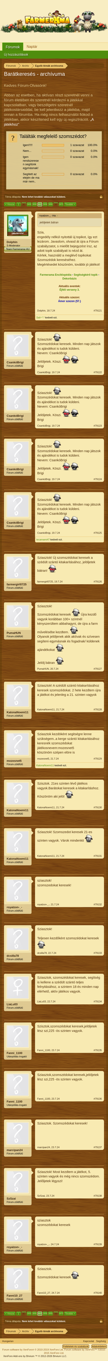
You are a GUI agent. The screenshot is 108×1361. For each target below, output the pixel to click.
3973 (61, 204)
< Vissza (9, 204)
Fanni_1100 (14, 1053)
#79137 (98, 1147)
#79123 (98, 425)
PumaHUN (14, 633)
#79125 (98, 532)
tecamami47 (43, 539)
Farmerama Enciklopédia (55, 274)
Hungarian (8, 1341)
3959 (50, 204)
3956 (34, 204)
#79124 (98, 479)
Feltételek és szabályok (75, 1346)
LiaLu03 (12, 1004)
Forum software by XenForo (33, 1349)
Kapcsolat (88, 1341)
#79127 (98, 668)
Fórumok (13, 47)
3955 (29, 204)
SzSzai (11, 1198)
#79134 (98, 1001)
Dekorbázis (69, 278)
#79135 (98, 1050)
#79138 (98, 1195)
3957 (40, 204)
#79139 (98, 1244)
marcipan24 (15, 1150)
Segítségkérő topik (86, 274)
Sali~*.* (40, 317)
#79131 (98, 856)
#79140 (98, 1292)
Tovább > (70, 204)
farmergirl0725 (17, 584)
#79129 (98, 758)
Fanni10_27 (14, 1295)
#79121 (98, 310)
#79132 (98, 904)
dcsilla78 (13, 955)
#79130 (98, 807)
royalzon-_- (14, 907)
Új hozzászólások (16, 54)
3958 (45, 204)
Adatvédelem (99, 1346)
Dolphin (12, 242)
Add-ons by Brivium (35, 1356)
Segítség (101, 1341)
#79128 (98, 709)
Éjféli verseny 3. (69, 289)
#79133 (98, 953)
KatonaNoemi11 (17, 712)
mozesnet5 (14, 760)
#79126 (98, 581)
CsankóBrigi (15, 362)
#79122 (98, 372)
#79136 (98, 1098)
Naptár (32, 47)
